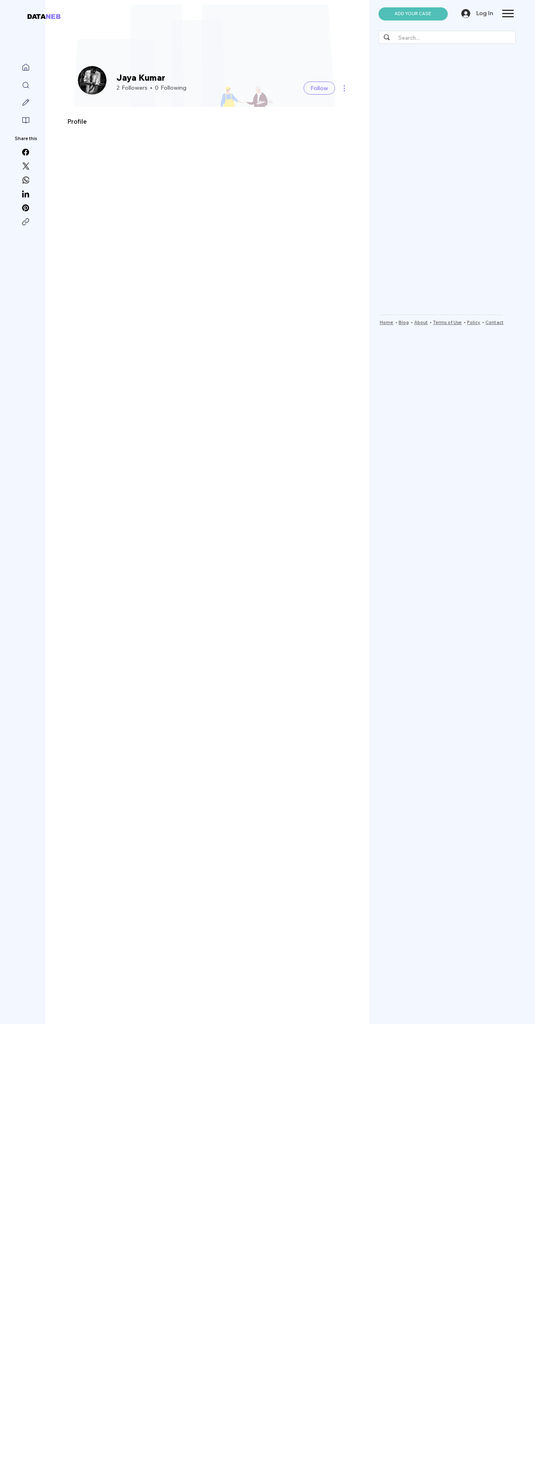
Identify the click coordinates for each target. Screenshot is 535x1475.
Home (386, 322)
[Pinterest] (25, 207)
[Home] (25, 67)
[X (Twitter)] (25, 166)
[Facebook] (25, 152)
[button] (413, 13)
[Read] (25, 120)
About (421, 322)
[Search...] (446, 37)
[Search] (25, 85)
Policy (474, 322)
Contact (494, 322)
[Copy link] (25, 221)
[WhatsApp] (25, 180)
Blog (404, 322)
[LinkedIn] (25, 193)
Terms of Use (447, 322)
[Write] (25, 102)
